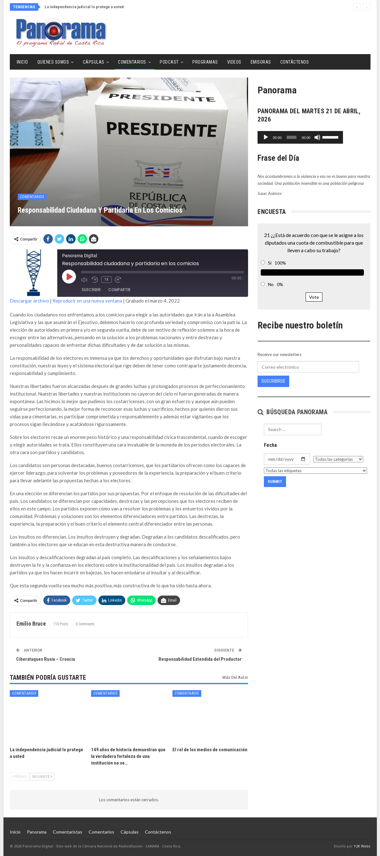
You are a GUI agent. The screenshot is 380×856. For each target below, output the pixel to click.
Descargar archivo (29, 300)
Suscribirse (273, 381)
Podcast (169, 62)
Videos (234, 62)
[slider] (305, 137)
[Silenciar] (344, 137)
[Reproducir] (266, 137)
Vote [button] (314, 297)
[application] (314, 137)
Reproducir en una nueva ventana (87, 300)
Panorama (37, 831)
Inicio (22, 62)
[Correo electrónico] (308, 366)
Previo (19, 776)
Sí (269, 263)
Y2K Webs (362, 846)
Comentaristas (67, 831)
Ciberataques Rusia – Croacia (45, 659)
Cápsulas (93, 62)
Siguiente (42, 776)
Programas (205, 62)
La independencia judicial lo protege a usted (84, 6)
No (271, 284)
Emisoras (261, 62)
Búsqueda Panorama (292, 412)
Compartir (119, 289)
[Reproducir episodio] (69, 277)
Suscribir (91, 289)
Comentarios (132, 62)
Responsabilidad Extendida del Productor (200, 659)
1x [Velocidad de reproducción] (106, 279)
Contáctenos (294, 62)
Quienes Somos (53, 62)
